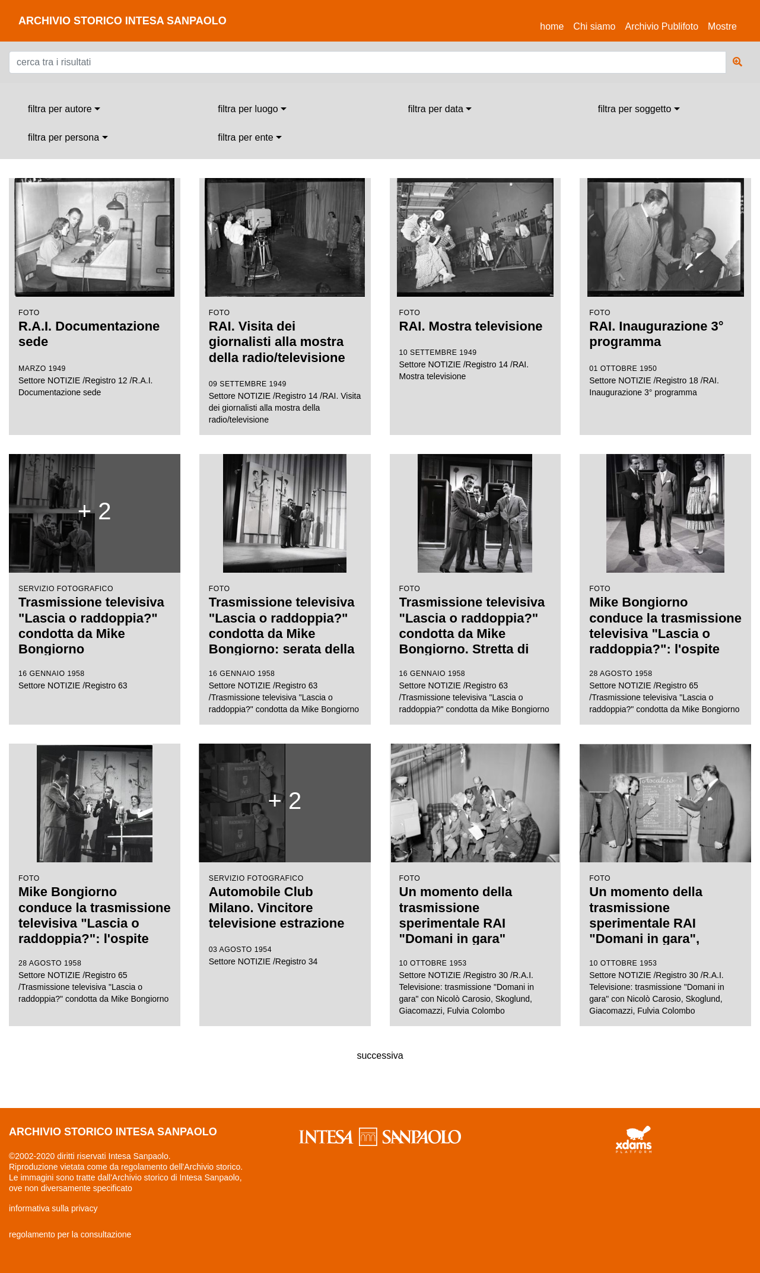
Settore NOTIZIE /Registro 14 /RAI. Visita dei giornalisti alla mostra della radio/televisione (285, 301)
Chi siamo (594, 26)
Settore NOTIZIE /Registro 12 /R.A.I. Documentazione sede (94, 287)
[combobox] (64, 109)
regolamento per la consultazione (70, 1234)
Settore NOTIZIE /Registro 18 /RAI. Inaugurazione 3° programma (665, 287)
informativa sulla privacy (53, 1208)
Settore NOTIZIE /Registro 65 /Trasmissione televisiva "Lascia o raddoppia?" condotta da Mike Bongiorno (665, 584)
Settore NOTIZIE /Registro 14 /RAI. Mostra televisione (475, 279)
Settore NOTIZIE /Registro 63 (94, 577)
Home (554, 24)
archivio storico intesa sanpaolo (122, 21)
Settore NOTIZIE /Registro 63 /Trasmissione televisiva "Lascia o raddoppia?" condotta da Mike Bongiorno (285, 584)
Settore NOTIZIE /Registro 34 (285, 859)
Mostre (722, 26)
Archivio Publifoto (661, 26)
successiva (380, 1055)
